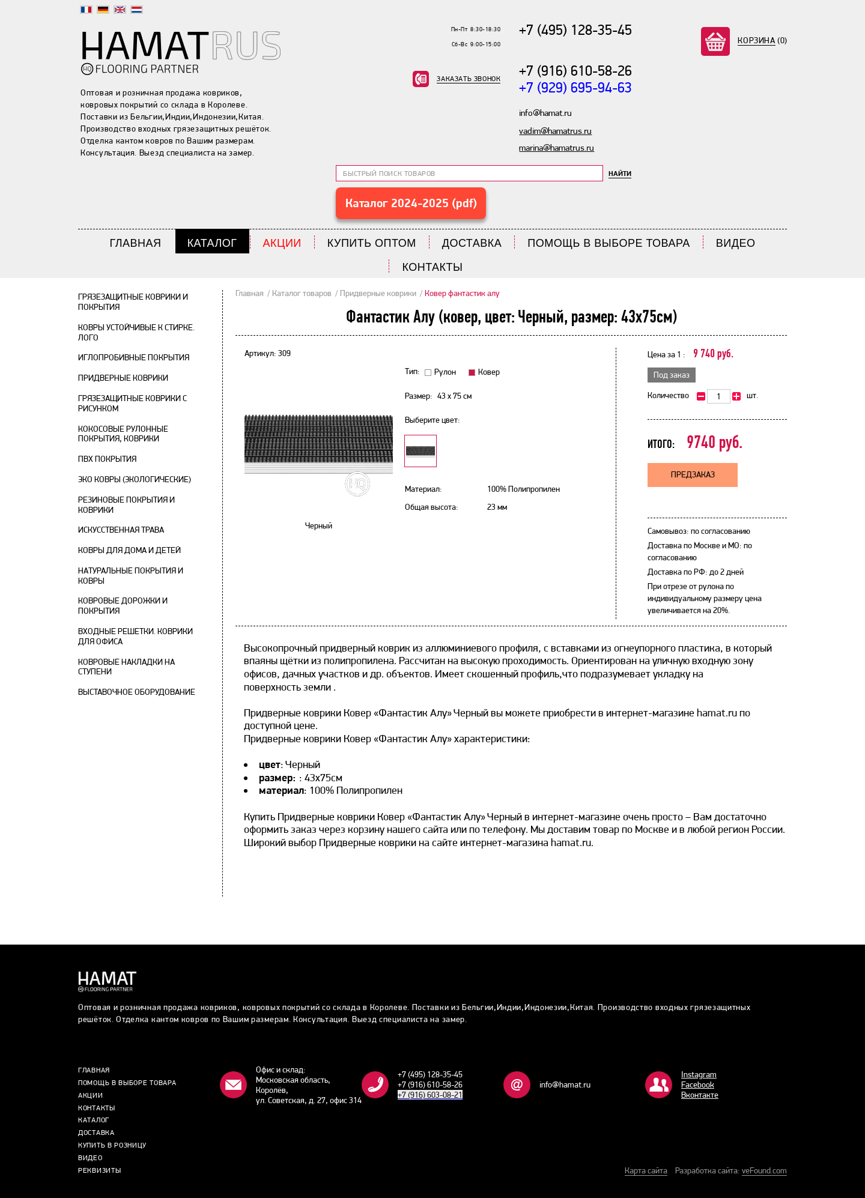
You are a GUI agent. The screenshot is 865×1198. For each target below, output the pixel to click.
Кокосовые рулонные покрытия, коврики (123, 434)
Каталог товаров (302, 293)
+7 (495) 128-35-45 (575, 30)
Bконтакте (699, 1095)
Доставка (472, 243)
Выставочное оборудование (136, 692)
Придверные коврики (123, 378)
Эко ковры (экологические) (134, 479)
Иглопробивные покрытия (133, 357)
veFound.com (764, 1170)
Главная (136, 243)
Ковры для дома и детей (129, 550)
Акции (282, 243)
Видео (736, 243)
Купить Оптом (371, 243)
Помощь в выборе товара (608, 243)
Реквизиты (99, 1170)
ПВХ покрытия (107, 459)
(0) (763, 40)
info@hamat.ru (564, 1084)
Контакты (432, 267)
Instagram (699, 1074)
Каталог (212, 243)
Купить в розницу (112, 1145)
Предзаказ (693, 474)
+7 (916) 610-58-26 (575, 70)
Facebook (697, 1084)
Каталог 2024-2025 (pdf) (411, 203)
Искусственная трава (121, 529)
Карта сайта (646, 1170)
